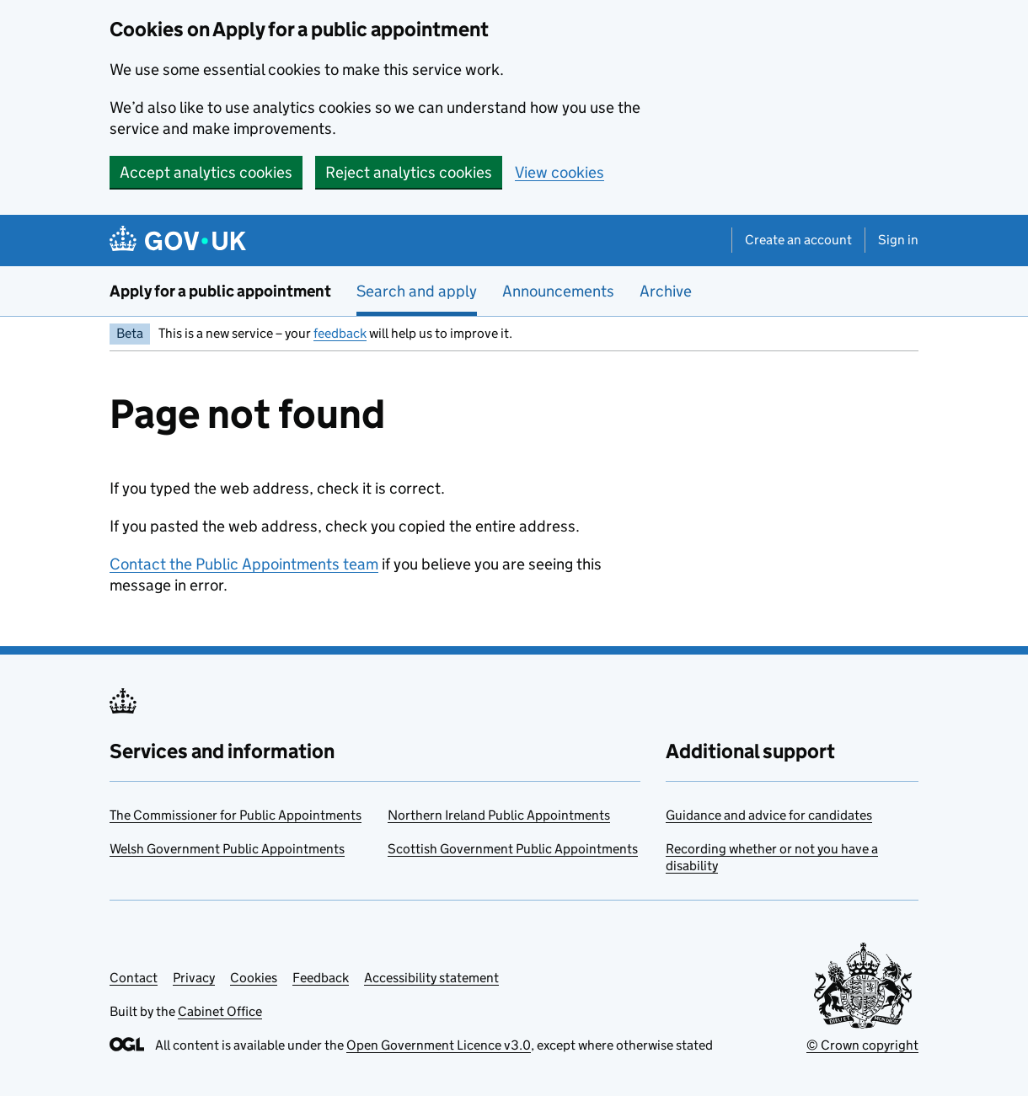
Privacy (194, 978)
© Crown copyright (862, 1045)
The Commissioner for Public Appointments (235, 815)
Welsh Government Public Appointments (227, 849)
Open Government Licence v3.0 (438, 1045)
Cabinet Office (220, 1011)
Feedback (320, 978)
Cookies (253, 978)
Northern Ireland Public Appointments (499, 815)
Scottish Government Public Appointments (513, 849)
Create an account (798, 240)
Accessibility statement (431, 978)
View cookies (559, 172)
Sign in (898, 240)
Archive (666, 291)
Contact (134, 978)
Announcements (558, 291)
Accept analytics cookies (206, 172)
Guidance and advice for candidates (769, 815)
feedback (340, 333)
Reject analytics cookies (408, 172)
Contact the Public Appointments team (244, 564)
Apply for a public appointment (220, 291)
